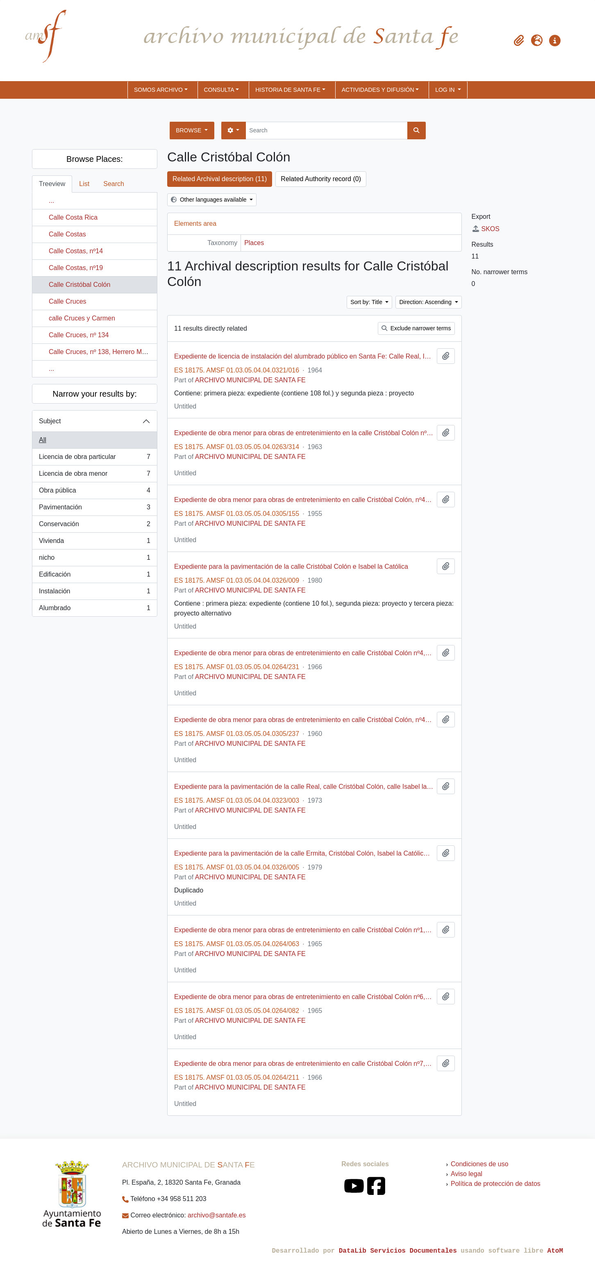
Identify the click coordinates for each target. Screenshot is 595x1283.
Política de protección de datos (495, 1183)
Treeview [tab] (52, 183)
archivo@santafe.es (217, 1215)
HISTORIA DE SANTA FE (287, 89)
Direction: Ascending (426, 302)
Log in (445, 89)
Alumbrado (94, 609)
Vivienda (94, 542)
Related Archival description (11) (220, 178)
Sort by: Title (367, 302)
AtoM (555, 1251)
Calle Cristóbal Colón (79, 284)
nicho (94, 559)
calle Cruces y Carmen (82, 318)
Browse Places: (94, 158)
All (42, 439)
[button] (519, 41)
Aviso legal (466, 1173)
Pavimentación (94, 508)
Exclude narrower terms (416, 328)
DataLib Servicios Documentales (398, 1251)
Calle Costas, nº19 (76, 267)
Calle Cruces (67, 301)
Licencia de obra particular (94, 458)
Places (254, 242)
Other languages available (209, 199)
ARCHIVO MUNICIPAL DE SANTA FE (250, 380)
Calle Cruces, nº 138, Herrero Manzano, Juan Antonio (127, 351)
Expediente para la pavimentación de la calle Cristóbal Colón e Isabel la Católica (291, 566)
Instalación (94, 592)
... (51, 200)
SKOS (486, 228)
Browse (189, 130)
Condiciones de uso (480, 1163)
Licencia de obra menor (94, 475)
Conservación (94, 525)
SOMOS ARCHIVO (158, 89)
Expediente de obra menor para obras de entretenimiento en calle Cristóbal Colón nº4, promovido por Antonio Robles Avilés (304, 652)
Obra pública (94, 492)
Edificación (94, 576)
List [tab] (84, 183)
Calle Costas (67, 234)
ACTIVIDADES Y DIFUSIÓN (378, 89)
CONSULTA (219, 89)
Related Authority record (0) (321, 178)
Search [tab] (113, 183)
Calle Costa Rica (73, 217)
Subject (50, 421)
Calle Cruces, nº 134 (79, 335)
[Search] (326, 130)
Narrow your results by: (94, 393)
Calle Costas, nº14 (76, 251)
